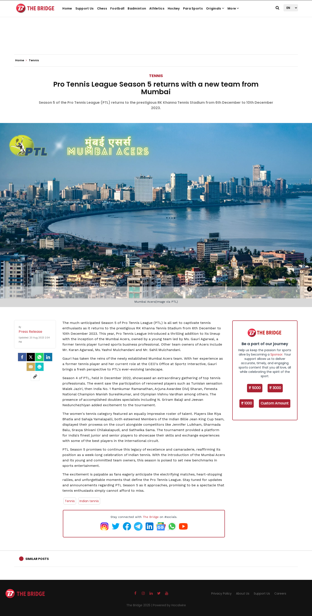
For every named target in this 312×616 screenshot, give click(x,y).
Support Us (84, 8)
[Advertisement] (156, 41)
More (233, 8)
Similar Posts (37, 559)
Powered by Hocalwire (169, 605)
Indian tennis (89, 501)
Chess (102, 8)
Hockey (174, 8)
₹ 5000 (255, 387)
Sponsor (276, 354)
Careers (280, 593)
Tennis (156, 75)
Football (117, 8)
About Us (242, 593)
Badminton (137, 8)
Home (67, 8)
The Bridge (151, 517)
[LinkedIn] (48, 357)
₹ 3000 (275, 387)
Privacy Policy (221, 593)
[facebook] (22, 357)
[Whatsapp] (39, 357)
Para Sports (193, 8)
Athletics (156, 8)
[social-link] (35, 376)
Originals (215, 8)
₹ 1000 (246, 403)
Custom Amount (275, 403)
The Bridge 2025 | (139, 605)
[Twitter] (30, 357)
